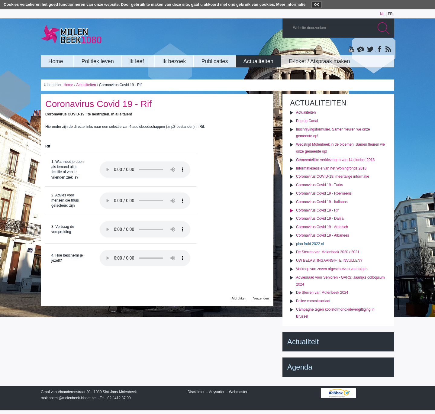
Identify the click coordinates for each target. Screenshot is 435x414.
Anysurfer (216, 392)
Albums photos (360, 49)
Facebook (378, 49)
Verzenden (261, 298)
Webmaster (238, 392)
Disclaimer (196, 392)
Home (68, 85)
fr (390, 14)
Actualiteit (303, 342)
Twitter (369, 49)
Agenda (299, 367)
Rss (388, 49)
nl (382, 14)
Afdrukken (239, 298)
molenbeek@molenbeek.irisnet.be (68, 398)
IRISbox (338, 393)
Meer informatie (290, 4)
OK (316, 4)
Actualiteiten (86, 85)
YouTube (351, 49)
